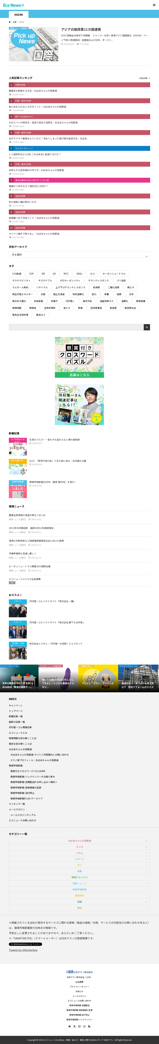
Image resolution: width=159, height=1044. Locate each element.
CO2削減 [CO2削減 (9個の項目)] (16, 273)
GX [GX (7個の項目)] (54, 273)
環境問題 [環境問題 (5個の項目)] (16, 307)
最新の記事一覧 (17, 721)
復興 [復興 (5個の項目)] (119, 294)
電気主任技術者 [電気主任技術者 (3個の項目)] (20, 314)
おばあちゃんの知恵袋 (20, 749)
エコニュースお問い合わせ (22, 820)
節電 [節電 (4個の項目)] (80, 307)
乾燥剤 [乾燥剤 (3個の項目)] (96, 287)
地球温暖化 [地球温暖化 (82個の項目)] (78, 294)
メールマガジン (17, 809)
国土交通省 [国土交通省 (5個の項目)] (59, 294)
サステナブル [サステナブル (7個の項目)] (45, 280)
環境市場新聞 (16, 765)
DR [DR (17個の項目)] (43, 273)
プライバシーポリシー (79, 986)
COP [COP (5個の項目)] (31, 273)
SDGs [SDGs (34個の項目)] (79, 273)
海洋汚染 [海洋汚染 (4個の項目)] (87, 301)
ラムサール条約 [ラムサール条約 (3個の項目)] (20, 287)
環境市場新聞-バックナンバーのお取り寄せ (32, 776)
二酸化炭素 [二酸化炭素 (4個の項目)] (113, 287)
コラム (79, 853)
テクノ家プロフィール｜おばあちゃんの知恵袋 (34, 760)
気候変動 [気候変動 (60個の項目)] (38, 301)
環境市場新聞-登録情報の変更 (25, 787)
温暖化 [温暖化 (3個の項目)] (124, 301)
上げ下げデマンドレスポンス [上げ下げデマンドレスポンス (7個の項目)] (70, 287)
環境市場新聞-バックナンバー (79, 1019)
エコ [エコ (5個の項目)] (92, 273)
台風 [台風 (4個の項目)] (43, 294)
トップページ (16, 711)
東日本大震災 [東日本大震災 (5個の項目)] (19, 301)
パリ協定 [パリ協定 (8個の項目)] (121, 280)
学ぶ (79, 865)
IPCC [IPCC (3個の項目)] (66, 273)
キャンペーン (15, 705)
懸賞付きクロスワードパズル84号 (27, 771)
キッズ (79, 846)
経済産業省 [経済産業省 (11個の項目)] (96, 307)
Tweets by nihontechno (23, 950)
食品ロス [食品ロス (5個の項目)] (40, 314)
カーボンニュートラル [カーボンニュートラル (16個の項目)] (114, 273)
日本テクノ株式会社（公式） (79, 977)
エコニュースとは (18, 732)
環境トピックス (80, 877)
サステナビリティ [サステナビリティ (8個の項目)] (21, 280)
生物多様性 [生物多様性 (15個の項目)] (50, 307)
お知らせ (79, 991)
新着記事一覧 (16, 716)
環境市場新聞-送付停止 (22, 793)
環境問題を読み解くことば (22, 738)
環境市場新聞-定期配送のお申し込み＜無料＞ (33, 782)
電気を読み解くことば (20, 743)
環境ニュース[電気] (17, 557)
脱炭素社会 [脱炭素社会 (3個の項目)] (130, 307)
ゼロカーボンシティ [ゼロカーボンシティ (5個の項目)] (70, 280)
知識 (79, 901)
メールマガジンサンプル (23, 815)
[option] (20, 678)
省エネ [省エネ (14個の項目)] (66, 307)
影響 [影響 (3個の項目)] (106, 294)
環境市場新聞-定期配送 (79, 1005)
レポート (79, 859)
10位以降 (143, 78)
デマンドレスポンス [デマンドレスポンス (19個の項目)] (98, 280)
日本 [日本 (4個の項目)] (131, 294)
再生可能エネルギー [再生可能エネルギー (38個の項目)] (22, 294)
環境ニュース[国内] (17, 519)
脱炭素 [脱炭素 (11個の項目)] (113, 307)
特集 (79, 871)
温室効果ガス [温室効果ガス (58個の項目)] (106, 301)
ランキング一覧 (17, 803)
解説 (79, 907)
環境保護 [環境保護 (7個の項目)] (140, 301)
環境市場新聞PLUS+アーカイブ (26, 798)
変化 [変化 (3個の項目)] (94, 294)
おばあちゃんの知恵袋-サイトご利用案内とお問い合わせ (39, 754)
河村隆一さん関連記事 (20, 727)
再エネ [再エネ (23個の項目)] (130, 287)
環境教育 (79, 895)
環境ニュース (79, 883)
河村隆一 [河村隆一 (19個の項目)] (70, 301)
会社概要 (79, 981)
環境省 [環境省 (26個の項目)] (32, 307)
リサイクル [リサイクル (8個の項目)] (42, 287)
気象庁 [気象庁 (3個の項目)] (54, 301)
